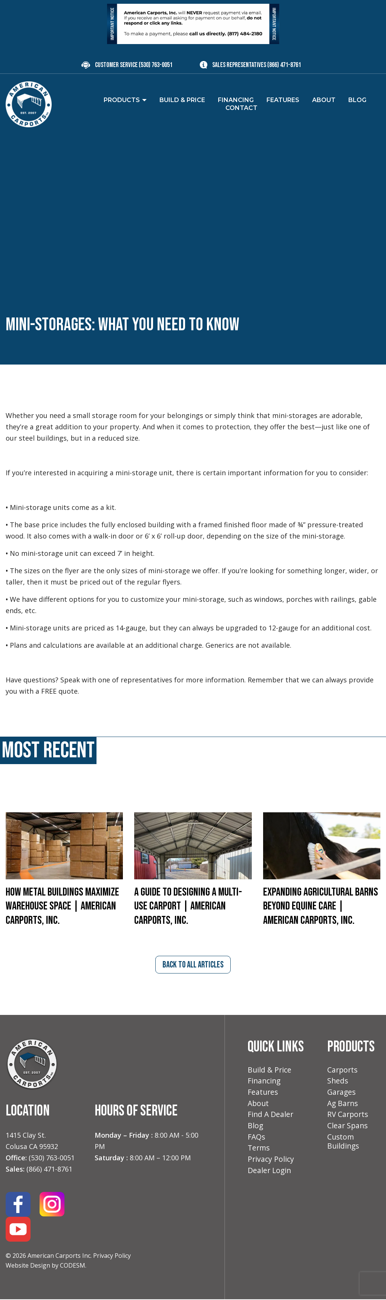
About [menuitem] (323, 100)
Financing (265, 1082)
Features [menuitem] (283, 100)
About (259, 1105)
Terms (259, 1152)
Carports (343, 1071)
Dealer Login (270, 1174)
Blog (255, 1128)
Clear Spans (348, 1128)
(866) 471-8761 (284, 65)
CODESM (72, 1266)
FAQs (257, 1140)
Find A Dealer (271, 1116)
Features (263, 1094)
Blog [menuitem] (357, 100)
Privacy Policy (112, 1256)
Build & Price (270, 1071)
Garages (342, 1094)
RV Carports (348, 1116)
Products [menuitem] (122, 100)
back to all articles (193, 967)
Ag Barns (343, 1105)
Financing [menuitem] (236, 100)
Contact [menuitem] (241, 107)
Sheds (338, 1082)
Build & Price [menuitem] (182, 100)
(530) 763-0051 (155, 65)
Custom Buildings (343, 1144)
